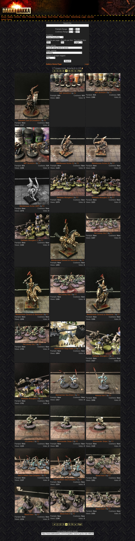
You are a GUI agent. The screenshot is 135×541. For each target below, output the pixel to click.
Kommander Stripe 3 (65, 441)
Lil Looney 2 (29, 441)
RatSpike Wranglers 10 (101, 197)
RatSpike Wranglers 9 (65, 197)
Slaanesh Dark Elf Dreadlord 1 (29, 120)
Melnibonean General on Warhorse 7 (101, 314)
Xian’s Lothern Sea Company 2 (29, 475)
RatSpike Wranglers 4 (100, 356)
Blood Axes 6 (101, 475)
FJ (45, 120)
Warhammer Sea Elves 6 (65, 395)
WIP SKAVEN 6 (65, 93)
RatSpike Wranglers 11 (29, 240)
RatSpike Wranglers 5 (29, 398)
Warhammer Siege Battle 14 (65, 348)
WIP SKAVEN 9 (29, 163)
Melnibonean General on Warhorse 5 (65, 260)
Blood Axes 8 (65, 514)
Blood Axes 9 (101, 509)
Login (87, 64)
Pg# (79, 71)
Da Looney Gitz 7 (29, 344)
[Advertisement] (106, 7)
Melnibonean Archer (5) (65, 163)
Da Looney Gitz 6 (65, 294)
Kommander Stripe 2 (101, 441)
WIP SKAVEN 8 (101, 92)
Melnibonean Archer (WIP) (30, 206)
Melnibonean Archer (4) (101, 163)
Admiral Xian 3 (100, 395)
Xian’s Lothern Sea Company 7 (65, 480)
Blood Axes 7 (30, 514)
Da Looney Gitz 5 (100, 233)
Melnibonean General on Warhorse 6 (30, 314)
